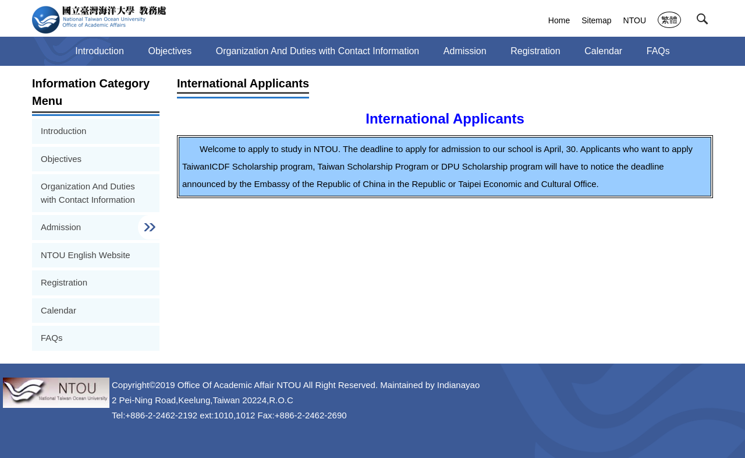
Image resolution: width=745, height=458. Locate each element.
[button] (705, 21)
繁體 (669, 19)
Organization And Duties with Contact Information (318, 51)
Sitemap (596, 20)
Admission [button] (465, 51)
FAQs (658, 51)
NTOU (634, 20)
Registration (535, 51)
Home (559, 20)
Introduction (99, 51)
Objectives (169, 51)
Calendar (603, 51)
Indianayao (458, 385)
